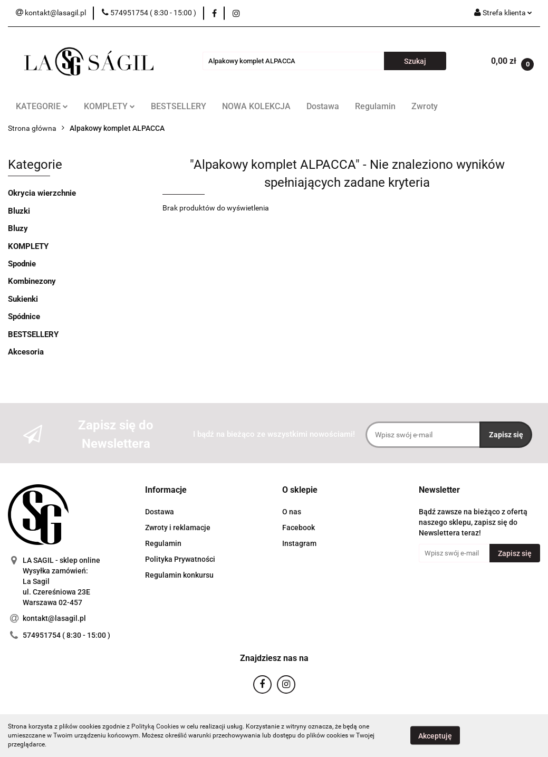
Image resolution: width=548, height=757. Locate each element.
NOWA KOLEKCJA (256, 106)
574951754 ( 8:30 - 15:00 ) (66, 635)
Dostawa (322, 106)
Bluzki (19, 211)
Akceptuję (435, 736)
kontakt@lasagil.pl (54, 618)
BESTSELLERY (178, 106)
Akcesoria (26, 352)
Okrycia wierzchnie (42, 193)
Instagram (299, 543)
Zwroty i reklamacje (177, 527)
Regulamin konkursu (179, 575)
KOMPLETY (109, 106)
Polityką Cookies (155, 726)
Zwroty (424, 106)
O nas (291, 511)
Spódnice (24, 316)
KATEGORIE (42, 106)
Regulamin (375, 106)
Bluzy (18, 228)
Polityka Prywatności (180, 559)
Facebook (298, 527)
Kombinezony (32, 281)
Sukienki (23, 299)
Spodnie (22, 264)
